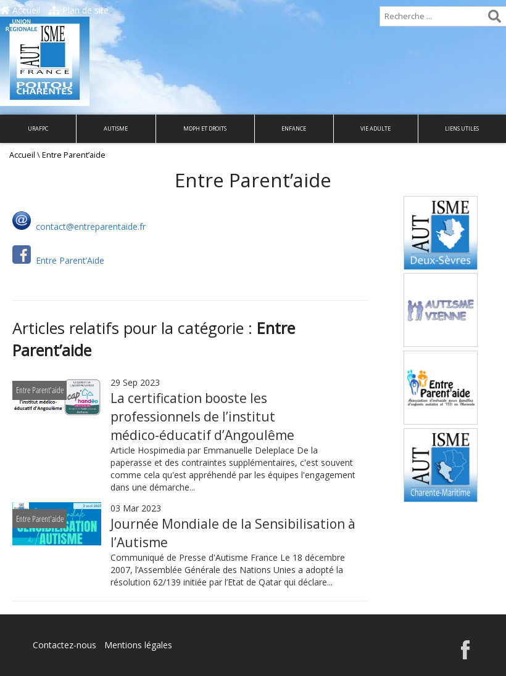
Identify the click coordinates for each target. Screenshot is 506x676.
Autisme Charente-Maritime (440, 452)
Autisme (116, 128)
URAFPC (38, 128)
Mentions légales (138, 645)
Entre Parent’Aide (68, 260)
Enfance (293, 128)
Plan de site (79, 10)
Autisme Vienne (440, 290)
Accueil (20, 10)
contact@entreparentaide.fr (89, 226)
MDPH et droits (204, 128)
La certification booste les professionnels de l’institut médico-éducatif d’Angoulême (202, 416)
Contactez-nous (64, 645)
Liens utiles (462, 128)
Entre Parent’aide (440, 368)
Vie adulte (375, 128)
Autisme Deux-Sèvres (440, 220)
